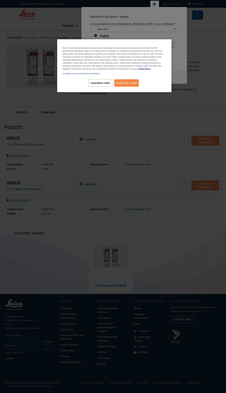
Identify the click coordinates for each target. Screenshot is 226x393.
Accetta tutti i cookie (126, 83)
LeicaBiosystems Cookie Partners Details (81, 73)
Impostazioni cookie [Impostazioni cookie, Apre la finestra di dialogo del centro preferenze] (100, 83)
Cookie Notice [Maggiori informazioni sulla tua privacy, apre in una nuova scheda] (144, 68)
